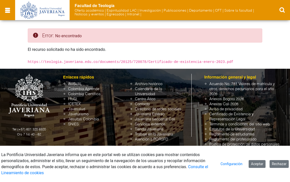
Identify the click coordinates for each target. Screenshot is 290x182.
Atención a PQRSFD (151, 139)
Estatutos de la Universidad (232, 129)
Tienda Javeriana (149, 129)
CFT (218, 10)
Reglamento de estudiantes (232, 134)
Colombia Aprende (83, 89)
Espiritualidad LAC (122, 10)
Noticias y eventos (89, 14)
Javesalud (76, 109)
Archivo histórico (148, 84)
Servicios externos (150, 124)
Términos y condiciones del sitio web (239, 124)
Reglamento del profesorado (232, 139)
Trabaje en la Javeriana (154, 134)
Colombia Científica (84, 94)
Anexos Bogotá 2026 (226, 99)
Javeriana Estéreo (150, 114)
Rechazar (279, 164)
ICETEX (74, 104)
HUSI (72, 99)
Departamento (200, 10)
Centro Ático (145, 99)
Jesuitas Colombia (83, 119)
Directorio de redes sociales (158, 109)
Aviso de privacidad (226, 109)
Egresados (115, 14)
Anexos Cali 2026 (223, 104)
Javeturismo (78, 114)
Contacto (142, 104)
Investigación (150, 10)
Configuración (232, 164)
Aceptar (257, 164)
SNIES (73, 124)
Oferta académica (89, 10)
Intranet (133, 14)
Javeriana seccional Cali (155, 119)
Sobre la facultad (238, 10)
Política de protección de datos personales (244, 144)
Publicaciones (175, 10)
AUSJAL (75, 84)
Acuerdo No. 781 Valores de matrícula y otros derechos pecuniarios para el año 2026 (242, 89)
